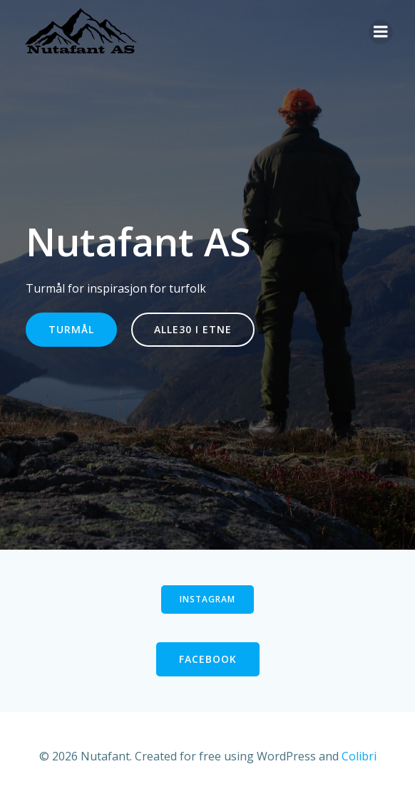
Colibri (359, 756)
